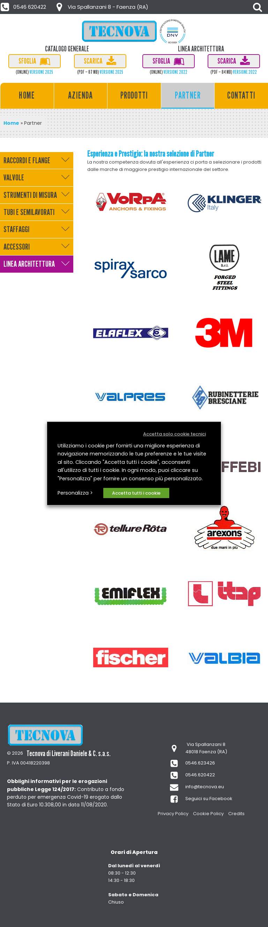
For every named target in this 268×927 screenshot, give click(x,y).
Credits (236, 813)
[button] (23, 7)
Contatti (241, 95)
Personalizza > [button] (75, 492)
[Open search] (258, 7)
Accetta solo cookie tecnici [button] (174, 434)
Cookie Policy (208, 813)
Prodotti (134, 95)
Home (27, 95)
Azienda (80, 95)
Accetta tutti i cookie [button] (136, 493)
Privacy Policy (173, 813)
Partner (188, 95)
